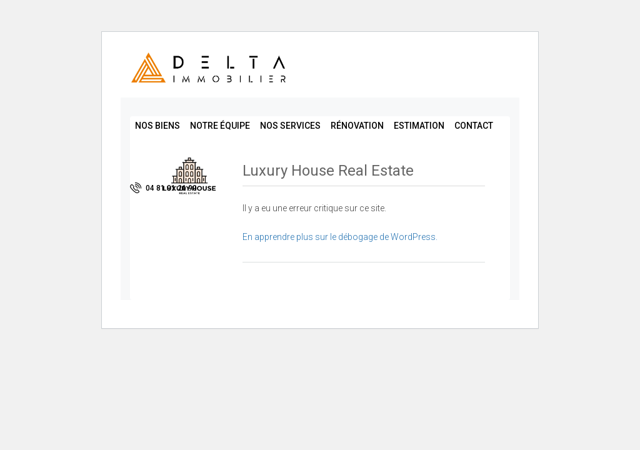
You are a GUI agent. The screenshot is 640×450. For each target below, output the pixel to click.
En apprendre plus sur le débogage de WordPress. (340, 237)
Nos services (290, 126)
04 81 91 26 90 (163, 187)
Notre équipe (220, 126)
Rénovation (357, 126)
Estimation (419, 126)
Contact (473, 126)
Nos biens (157, 126)
